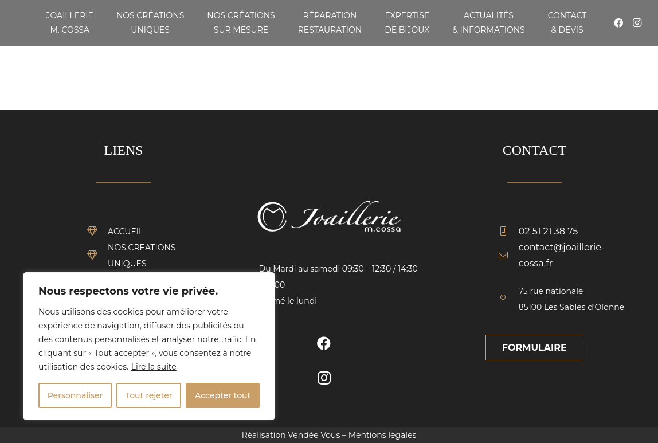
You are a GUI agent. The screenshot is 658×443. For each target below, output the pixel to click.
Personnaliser (75, 395)
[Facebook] (618, 23)
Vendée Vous (314, 435)
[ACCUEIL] (97, 232)
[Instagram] (637, 23)
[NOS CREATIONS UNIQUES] (97, 256)
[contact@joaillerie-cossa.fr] (508, 256)
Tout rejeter (149, 395)
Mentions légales (382, 435)
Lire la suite (154, 367)
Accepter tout (222, 395)
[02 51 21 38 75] (508, 232)
